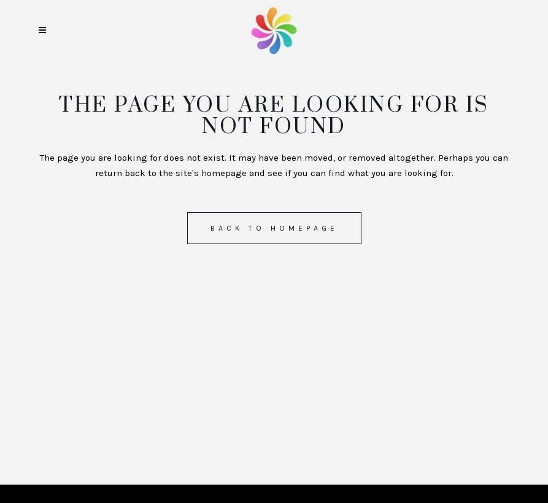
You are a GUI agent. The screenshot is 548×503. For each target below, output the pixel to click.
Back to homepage (274, 228)
